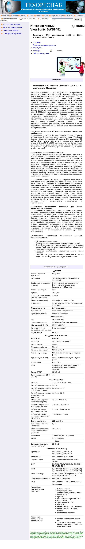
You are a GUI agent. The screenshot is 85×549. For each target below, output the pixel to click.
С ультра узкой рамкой (12, 34)
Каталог (23, 16)
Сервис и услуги (57, 16)
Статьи (39, 16)
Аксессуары (37, 48)
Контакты (69, 16)
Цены (46, 16)
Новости (14, 16)
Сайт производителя (41, 53)
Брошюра (36, 51)
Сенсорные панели (10, 30)
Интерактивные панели (12, 27)
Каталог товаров (10, 19)
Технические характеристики (44, 45)
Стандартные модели (11, 24)
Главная (5, 16)
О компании (80, 16)
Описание (37, 42)
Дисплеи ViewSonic (28, 19)
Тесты (30, 16)
